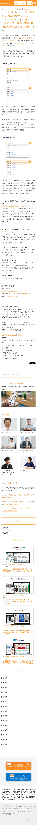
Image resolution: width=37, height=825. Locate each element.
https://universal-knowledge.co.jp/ (11, 335)
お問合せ (29, 3)
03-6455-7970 (12, 296)
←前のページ (5, 374)
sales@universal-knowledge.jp (22, 293)
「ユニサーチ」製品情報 (12, 383)
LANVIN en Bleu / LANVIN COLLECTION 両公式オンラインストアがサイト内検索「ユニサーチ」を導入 (17, 632)
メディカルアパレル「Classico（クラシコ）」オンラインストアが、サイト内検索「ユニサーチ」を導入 (17, 601)
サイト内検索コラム (10, 483)
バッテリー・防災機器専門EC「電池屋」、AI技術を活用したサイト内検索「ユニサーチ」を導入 (18, 571)
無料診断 (17, 3)
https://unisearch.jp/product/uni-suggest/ (13, 206)
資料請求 (23, 3)
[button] (35, 3)
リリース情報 (17, 9)
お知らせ (26, 9)
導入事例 (5, 414)
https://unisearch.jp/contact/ (9, 291)
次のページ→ (17, 374)
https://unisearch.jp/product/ (9, 232)
